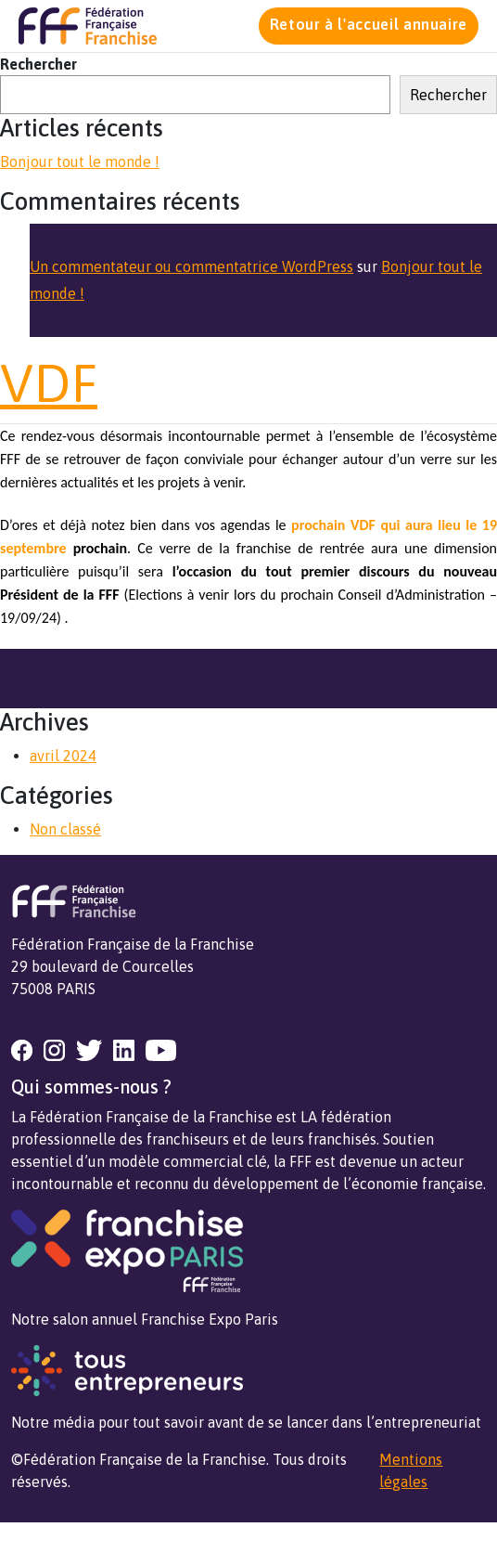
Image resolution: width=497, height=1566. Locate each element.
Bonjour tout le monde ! (79, 161)
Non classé (65, 829)
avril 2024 (63, 755)
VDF (48, 383)
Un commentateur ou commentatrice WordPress (191, 266)
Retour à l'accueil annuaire (368, 24)
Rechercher (38, 64)
